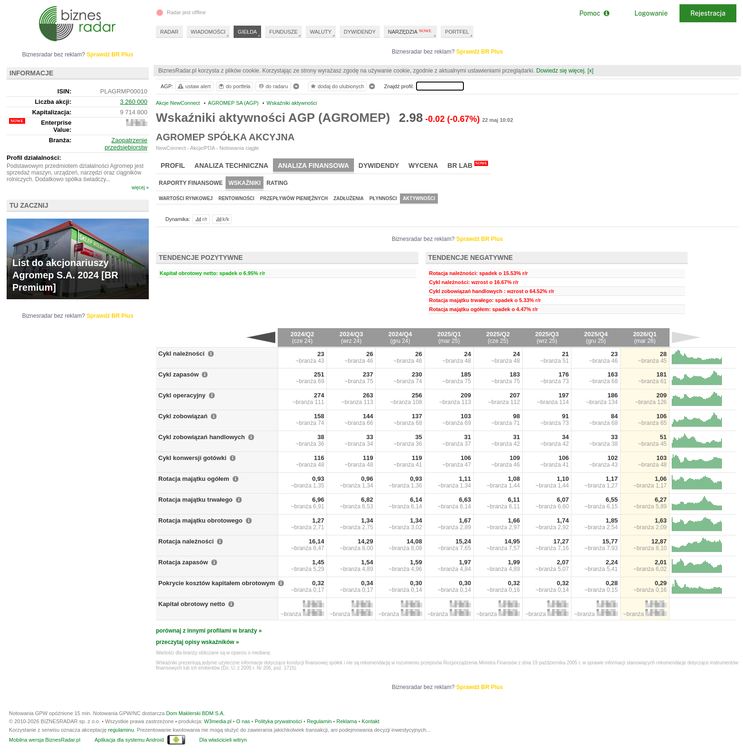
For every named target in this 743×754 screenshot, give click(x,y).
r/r (200, 219)
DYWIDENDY (360, 32)
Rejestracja (707, 13)
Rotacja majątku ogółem (193, 478)
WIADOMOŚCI (208, 32)
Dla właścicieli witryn (223, 740)
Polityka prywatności (278, 721)
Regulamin (319, 721)
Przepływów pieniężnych (294, 198)
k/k (221, 219)
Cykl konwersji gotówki (192, 457)
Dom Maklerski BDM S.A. (195, 713)
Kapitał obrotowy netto (191, 603)
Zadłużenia (349, 198)
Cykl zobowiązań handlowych (201, 437)
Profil (173, 165)
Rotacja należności (186, 541)
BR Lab (467, 165)
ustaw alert (193, 86)
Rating (277, 183)
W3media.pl (217, 721)
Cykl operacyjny (182, 395)
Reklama (346, 721)
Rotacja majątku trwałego (195, 499)
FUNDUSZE (283, 32)
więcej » (140, 187)
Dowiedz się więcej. (561, 70)
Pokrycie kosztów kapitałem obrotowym (216, 583)
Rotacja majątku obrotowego (200, 520)
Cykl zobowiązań (183, 416)
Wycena (423, 165)
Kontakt (370, 721)
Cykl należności (181, 353)
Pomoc (594, 13)
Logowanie (651, 13)
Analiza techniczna (231, 165)
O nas (243, 721)
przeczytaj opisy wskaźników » (197, 642)
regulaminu (121, 730)
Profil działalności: (34, 157)
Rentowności (236, 198)
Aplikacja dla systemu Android (128, 740)
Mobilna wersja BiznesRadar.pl (44, 740)
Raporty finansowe (191, 183)
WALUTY (320, 32)
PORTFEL (457, 32)
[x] (591, 70)
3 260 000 (133, 101)
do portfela (234, 86)
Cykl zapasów (178, 374)
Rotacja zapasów (183, 562)
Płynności (383, 198)
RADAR (169, 32)
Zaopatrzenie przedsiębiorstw (126, 144)
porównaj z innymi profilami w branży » (209, 630)
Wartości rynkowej (186, 198)
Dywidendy (379, 165)
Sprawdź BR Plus (479, 51)
